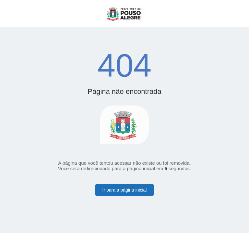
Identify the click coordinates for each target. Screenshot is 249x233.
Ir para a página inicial (124, 190)
